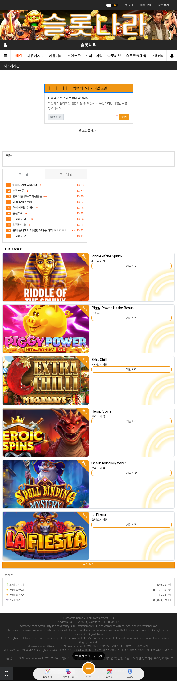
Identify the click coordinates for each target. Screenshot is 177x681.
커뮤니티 (55, 56)
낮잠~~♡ (15, 191)
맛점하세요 (16, 225)
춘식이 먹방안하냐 (20, 208)
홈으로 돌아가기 (88, 130)
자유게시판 (12, 66)
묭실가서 (14, 213)
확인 (124, 117)
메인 (18, 56)
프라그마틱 (94, 56)
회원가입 (145, 5)
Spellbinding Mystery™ (109, 463)
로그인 (129, 5)
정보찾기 (163, 5)
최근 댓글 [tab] (66, 174)
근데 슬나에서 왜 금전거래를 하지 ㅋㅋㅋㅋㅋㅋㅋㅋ (38, 230)
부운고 (95, 312)
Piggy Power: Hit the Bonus (112, 308)
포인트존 (74, 56)
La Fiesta (98, 515)
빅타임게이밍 (99, 364)
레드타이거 (98, 261)
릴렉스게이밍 (99, 519)
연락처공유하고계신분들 (24, 196)
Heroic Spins (101, 411)
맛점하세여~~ (17, 219)
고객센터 (158, 56)
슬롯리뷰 (114, 56)
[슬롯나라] (88, 24)
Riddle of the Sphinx (106, 256)
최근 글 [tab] (23, 174)
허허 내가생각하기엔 (21, 185)
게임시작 (131, 266)
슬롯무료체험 (136, 56)
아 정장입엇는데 (19, 202)
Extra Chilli (99, 359)
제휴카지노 (35, 56)
